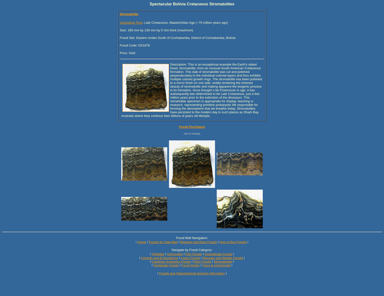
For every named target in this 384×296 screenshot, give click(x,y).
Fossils (174, 265)
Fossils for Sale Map (163, 242)
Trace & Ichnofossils (216, 265)
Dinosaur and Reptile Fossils (223, 258)
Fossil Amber (190, 265)
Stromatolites (223, 261)
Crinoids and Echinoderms (159, 258)
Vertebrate (160, 265)
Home (142, 242)
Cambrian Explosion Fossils (171, 261)
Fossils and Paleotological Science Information (192, 273)
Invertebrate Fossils (218, 254)
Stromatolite (129, 14)
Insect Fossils (190, 258)
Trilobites (158, 254)
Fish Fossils (193, 254)
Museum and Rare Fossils (198, 242)
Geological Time (131, 22)
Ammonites (175, 254)
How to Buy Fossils (233, 242)
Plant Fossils (202, 261)
